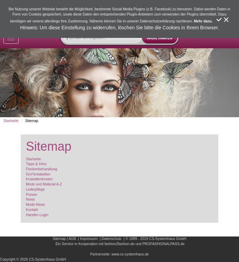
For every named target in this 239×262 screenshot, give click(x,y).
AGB (72, 239)
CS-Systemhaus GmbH (167, 239)
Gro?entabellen (38, 174)
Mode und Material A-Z (44, 184)
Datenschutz (112, 239)
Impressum (89, 239)
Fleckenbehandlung (41, 169)
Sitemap (59, 239)
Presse (31, 194)
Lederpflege (35, 189)
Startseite (11, 121)
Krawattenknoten (39, 179)
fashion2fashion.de (119, 244)
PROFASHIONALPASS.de (163, 244)
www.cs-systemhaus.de (130, 254)
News (30, 199)
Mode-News (35, 204)
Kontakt (32, 210)
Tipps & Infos (36, 164)
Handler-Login (37, 215)
